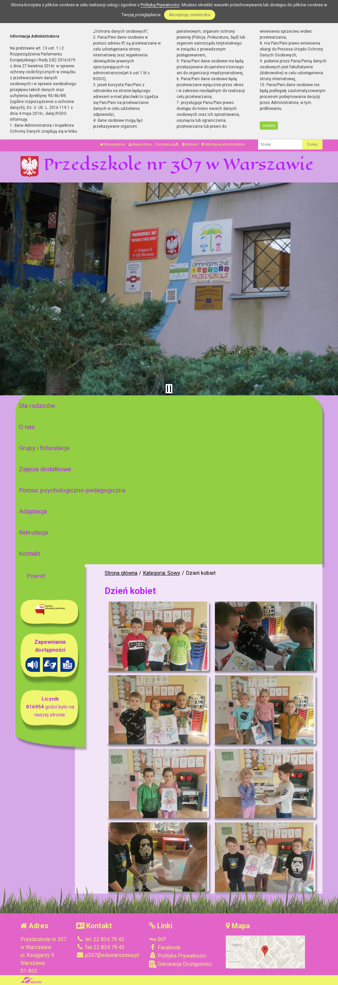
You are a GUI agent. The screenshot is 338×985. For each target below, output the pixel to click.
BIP (157, 939)
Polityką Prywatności (160, 4)
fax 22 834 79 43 (100, 947)
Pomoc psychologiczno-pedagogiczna (72, 490)
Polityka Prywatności (177, 955)
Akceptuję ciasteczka (189, 14)
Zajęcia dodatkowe (45, 469)
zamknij (268, 125)
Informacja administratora (223, 144)
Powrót (36, 576)
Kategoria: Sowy (161, 573)
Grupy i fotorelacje (44, 448)
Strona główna (112, 144)
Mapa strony (140, 144)
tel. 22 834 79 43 (100, 939)
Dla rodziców (37, 406)
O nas (27, 427)
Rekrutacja (33, 532)
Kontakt (29, 553)
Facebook (165, 947)
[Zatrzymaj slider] (169, 388)
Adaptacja (33, 511)
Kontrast (190, 144)
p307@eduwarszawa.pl (107, 955)
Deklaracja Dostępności (180, 964)
